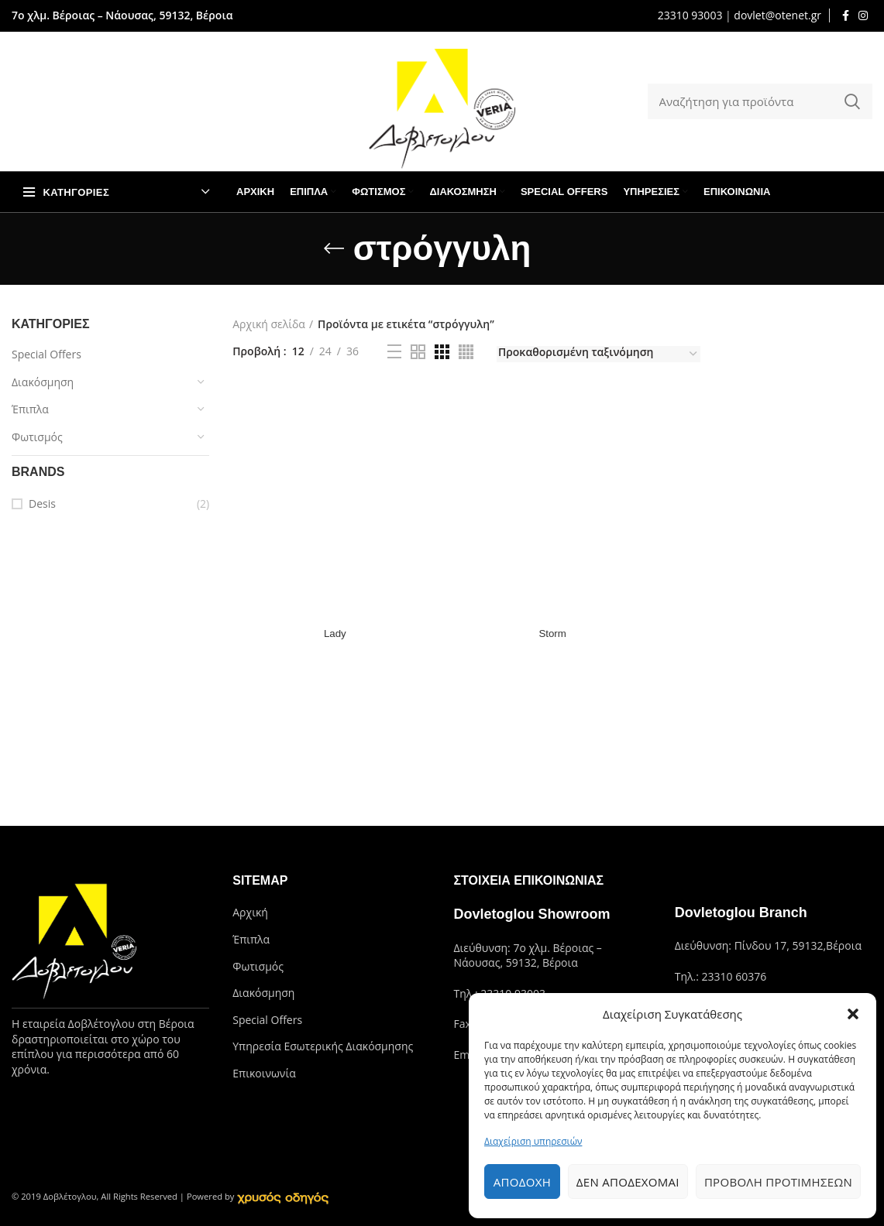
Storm (552, 633)
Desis (42, 503)
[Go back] (334, 248)
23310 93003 (690, 15)
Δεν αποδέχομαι (627, 1182)
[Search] (760, 101)
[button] (853, 1014)
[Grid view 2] (418, 351)
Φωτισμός (37, 437)
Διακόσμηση (43, 382)
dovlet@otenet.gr (777, 15)
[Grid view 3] (442, 351)
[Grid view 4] (466, 351)
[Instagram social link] (863, 15)
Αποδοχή (522, 1182)
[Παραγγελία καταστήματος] (598, 354)
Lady (334, 633)
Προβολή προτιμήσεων (778, 1182)
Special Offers (46, 354)
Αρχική (250, 912)
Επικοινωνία (263, 1073)
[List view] (394, 351)
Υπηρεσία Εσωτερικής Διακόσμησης (322, 1046)
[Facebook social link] (846, 15)
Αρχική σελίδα (268, 324)
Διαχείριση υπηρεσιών (533, 1141)
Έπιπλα (30, 409)
